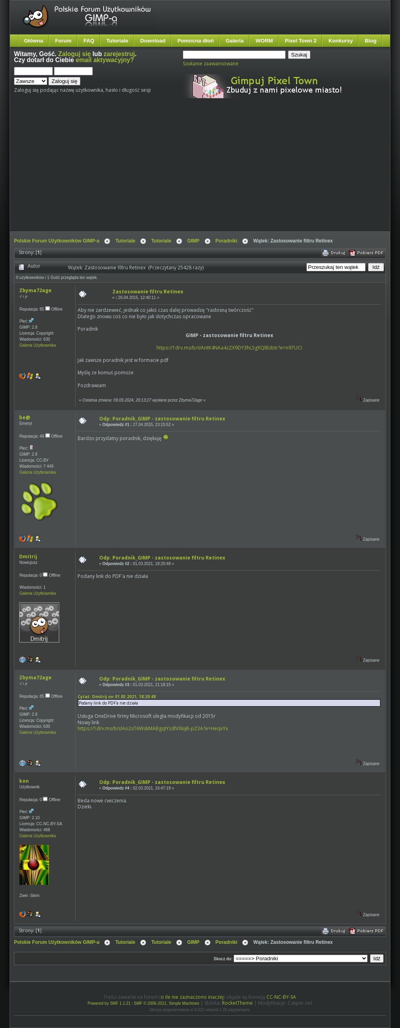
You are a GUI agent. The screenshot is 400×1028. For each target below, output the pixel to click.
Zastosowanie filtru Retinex (147, 291)
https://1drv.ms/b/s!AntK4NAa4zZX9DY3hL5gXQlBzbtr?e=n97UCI (229, 347)
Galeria (235, 41)
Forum (63, 41)
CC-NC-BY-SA (281, 997)
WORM (264, 41)
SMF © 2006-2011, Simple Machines (167, 1003)
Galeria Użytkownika (37, 345)
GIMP (193, 241)
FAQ (89, 41)
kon (24, 781)
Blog (370, 41)
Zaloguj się (74, 53)
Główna (33, 41)
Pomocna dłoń (196, 41)
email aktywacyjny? (105, 60)
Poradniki (227, 241)
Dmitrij (28, 556)
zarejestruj (119, 53)
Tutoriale (117, 41)
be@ (24, 417)
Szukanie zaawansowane (210, 63)
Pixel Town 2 (300, 41)
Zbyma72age (35, 290)
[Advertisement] (160, 171)
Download (152, 41)
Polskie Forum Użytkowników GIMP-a (56, 241)
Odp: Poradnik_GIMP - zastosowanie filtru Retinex (162, 418)
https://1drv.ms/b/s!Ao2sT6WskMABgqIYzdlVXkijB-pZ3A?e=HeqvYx (153, 728)
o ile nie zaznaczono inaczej (192, 997)
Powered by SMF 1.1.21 (109, 1003)
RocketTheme (237, 1003)
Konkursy (340, 41)
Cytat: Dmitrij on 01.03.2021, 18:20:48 (117, 696)
